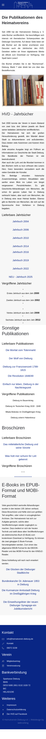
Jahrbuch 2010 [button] (21, 238)
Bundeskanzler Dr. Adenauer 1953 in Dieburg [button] (20, 583)
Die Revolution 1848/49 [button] (20, 376)
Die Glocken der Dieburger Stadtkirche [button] (20, 571)
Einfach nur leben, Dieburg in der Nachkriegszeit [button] (21, 386)
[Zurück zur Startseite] (23, 5)
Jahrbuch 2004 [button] (21, 221)
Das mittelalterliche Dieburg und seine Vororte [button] (20, 446)
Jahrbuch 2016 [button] (21, 252)
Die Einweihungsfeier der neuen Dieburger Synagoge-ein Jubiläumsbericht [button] (20, 605)
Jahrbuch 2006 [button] (21, 229)
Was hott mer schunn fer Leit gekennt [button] (20, 458)
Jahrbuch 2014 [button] (21, 246)
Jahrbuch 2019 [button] (21, 260)
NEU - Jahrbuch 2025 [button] (20, 276)
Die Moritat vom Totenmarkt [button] (21, 350)
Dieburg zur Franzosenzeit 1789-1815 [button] (21, 368)
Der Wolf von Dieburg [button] (20, 358)
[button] (3, 5)
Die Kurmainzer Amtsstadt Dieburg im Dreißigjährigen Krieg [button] (20, 592)
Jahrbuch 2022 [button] (21, 268)
